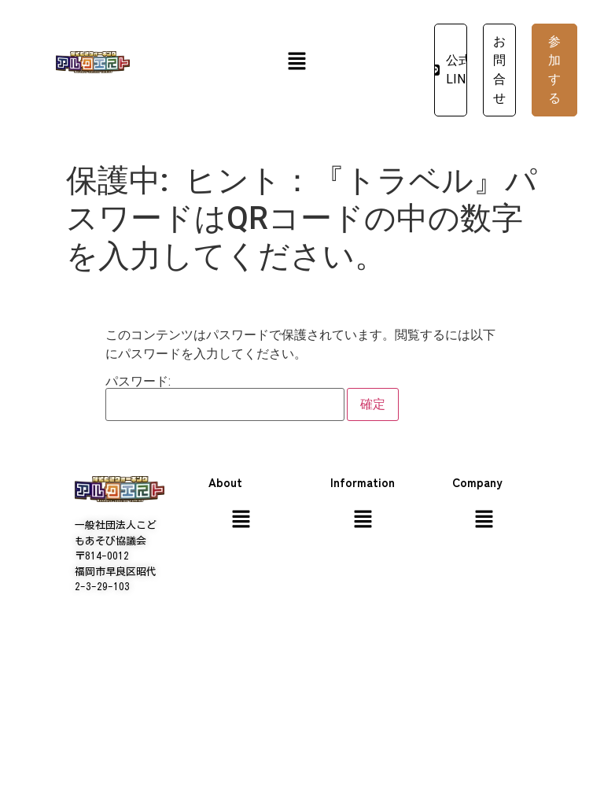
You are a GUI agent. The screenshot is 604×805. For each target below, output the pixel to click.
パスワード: (224, 398)
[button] (296, 62)
